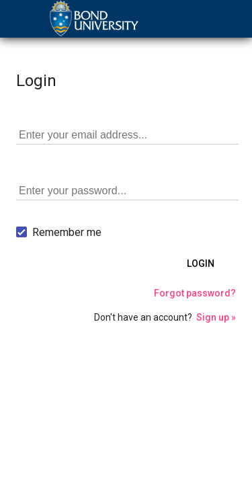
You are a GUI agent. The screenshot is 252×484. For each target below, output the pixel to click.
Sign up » (216, 317)
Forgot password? (195, 293)
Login (200, 263)
